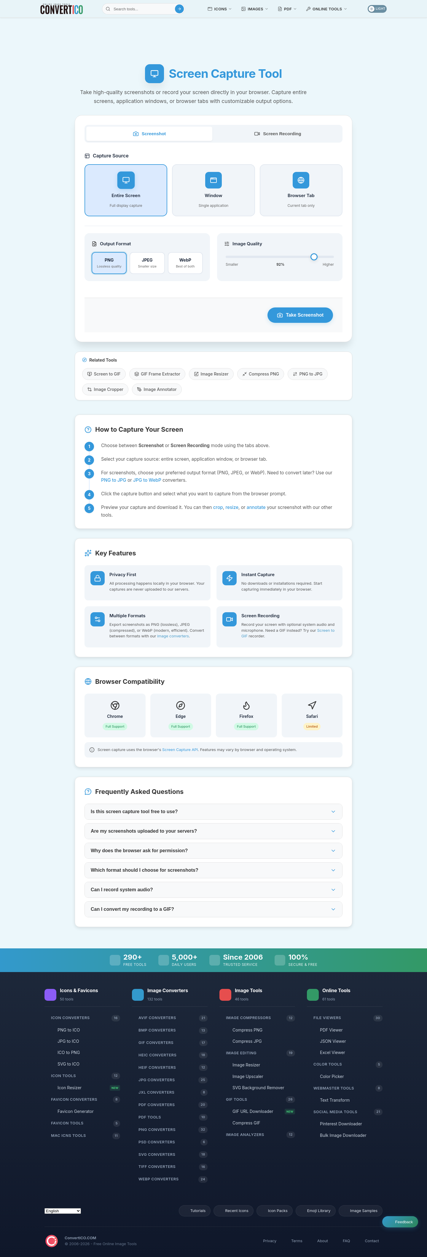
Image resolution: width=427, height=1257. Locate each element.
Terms (293, 1241)
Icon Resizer (85, 1088)
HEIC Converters (170, 1055)
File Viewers (345, 1018)
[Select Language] (62, 1211)
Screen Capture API (180, 749)
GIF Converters (170, 1043)
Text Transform (331, 1100)
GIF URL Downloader (260, 1111)
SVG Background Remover (255, 1087)
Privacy (266, 1241)
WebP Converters (170, 1179)
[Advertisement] (213, 37)
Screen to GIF (104, 373)
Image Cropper (105, 389)
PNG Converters (170, 1130)
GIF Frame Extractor (157, 373)
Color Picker (328, 1076)
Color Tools (345, 1064)
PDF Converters (170, 1105)
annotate (256, 507)
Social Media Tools (345, 1112)
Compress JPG (244, 1041)
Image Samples (361, 1210)
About (319, 1241)
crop (218, 507)
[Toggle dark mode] (377, 9)
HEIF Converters (170, 1067)
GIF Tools (257, 1099)
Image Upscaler (244, 1076)
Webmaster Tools (345, 1088)
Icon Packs (275, 1210)
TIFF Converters (170, 1167)
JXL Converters (170, 1092)
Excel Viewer (329, 1052)
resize (231, 507)
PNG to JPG (307, 373)
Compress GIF (243, 1122)
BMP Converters (170, 1030)
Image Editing (257, 1053)
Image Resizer (211, 373)
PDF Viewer (328, 1029)
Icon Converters (82, 1018)
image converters (173, 636)
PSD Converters (170, 1142)
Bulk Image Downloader (340, 1135)
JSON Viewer (329, 1041)
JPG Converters (170, 1080)
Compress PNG (260, 373)
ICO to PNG (65, 1052)
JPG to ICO (65, 1041)
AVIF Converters (170, 1018)
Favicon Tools (82, 1123)
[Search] (179, 8)
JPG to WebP (147, 480)
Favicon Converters (82, 1099)
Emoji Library (316, 1210)
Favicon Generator (72, 1111)
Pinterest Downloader (337, 1123)
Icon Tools (82, 1076)
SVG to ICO (65, 1063)
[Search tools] (143, 8)
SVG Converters (170, 1154)
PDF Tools (170, 1117)
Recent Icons (233, 1210)
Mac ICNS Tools (82, 1136)
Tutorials (195, 1210)
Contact (369, 1241)
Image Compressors (257, 1018)
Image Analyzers (257, 1135)
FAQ (343, 1241)
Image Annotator (157, 389)
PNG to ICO (65, 1029)
